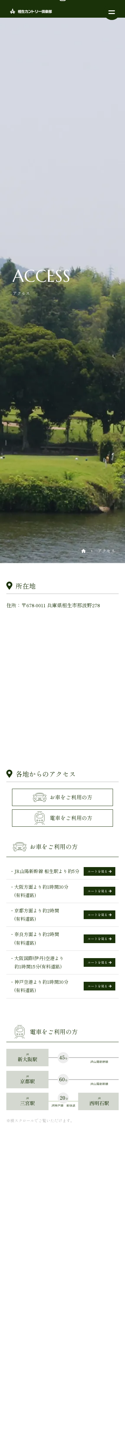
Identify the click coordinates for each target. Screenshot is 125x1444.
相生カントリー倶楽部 (26, 11)
